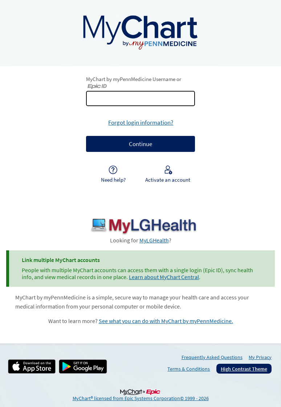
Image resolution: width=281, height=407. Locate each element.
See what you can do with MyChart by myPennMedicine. (166, 321)
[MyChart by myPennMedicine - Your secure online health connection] (140, 32)
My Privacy (260, 357)
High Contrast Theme (244, 369)
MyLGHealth (154, 240)
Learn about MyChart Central (164, 277)
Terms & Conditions (188, 369)
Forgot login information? (140, 122)
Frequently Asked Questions (212, 357)
